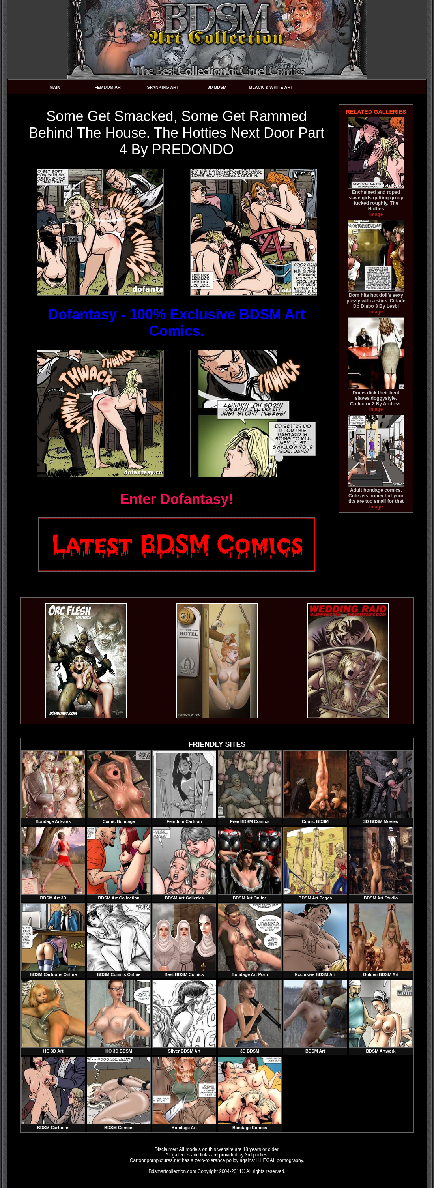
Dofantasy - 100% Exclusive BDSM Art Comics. (176, 322)
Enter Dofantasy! (176, 499)
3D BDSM (217, 87)
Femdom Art (109, 87)
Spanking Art (163, 87)
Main (54, 87)
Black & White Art (271, 87)
